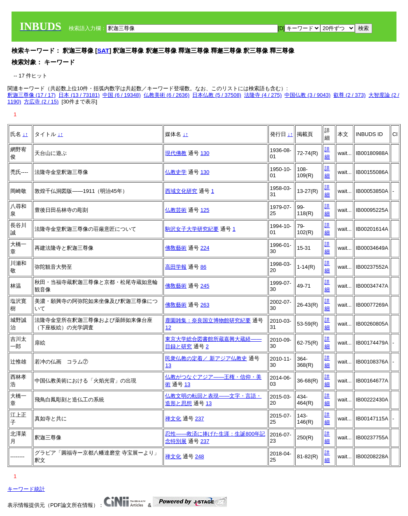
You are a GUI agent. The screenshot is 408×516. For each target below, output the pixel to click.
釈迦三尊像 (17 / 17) (31, 95)
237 (199, 418)
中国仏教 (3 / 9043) (307, 95)
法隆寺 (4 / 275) (263, 95)
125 (205, 210)
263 (205, 305)
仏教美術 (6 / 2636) (166, 95)
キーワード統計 (26, 489)
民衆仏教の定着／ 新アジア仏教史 (206, 358)
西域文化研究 (181, 191)
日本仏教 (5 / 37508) (216, 95)
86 (203, 267)
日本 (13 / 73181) (79, 95)
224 (205, 248)
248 (199, 456)
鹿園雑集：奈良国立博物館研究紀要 (208, 320)
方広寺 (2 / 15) (41, 102)
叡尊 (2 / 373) (349, 95)
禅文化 (173, 418)
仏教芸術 (176, 210)
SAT (103, 50)
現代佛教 (176, 153)
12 (168, 327)
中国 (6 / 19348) (122, 95)
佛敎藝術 (176, 248)
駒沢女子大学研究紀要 (192, 229)
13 (168, 365)
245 (205, 286)
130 (205, 153)
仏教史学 (176, 172)
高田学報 (176, 267)
